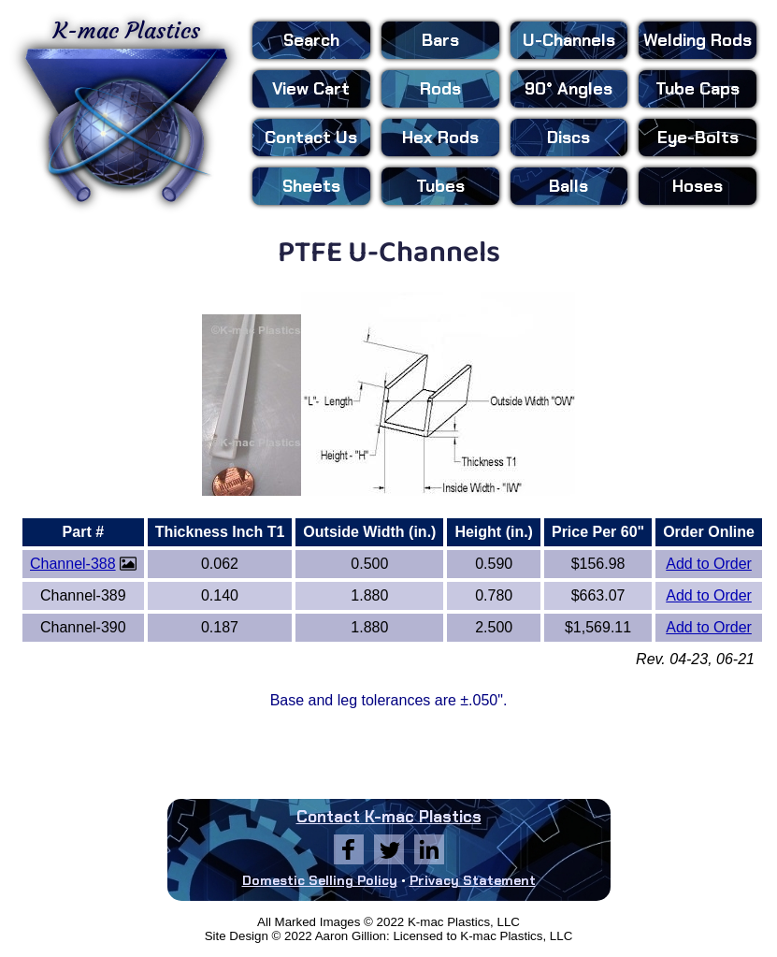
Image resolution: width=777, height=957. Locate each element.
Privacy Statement (473, 880)
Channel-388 (73, 564)
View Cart (311, 89)
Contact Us (311, 137)
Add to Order (709, 564)
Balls (568, 186)
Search (311, 40)
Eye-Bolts (698, 137)
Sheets (311, 186)
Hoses (697, 186)
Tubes (440, 186)
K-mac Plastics (126, 110)
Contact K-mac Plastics (389, 816)
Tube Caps (697, 89)
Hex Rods (440, 137)
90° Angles (568, 89)
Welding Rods (697, 40)
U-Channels (569, 40)
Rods (440, 89)
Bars (440, 40)
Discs (568, 137)
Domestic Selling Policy (319, 880)
